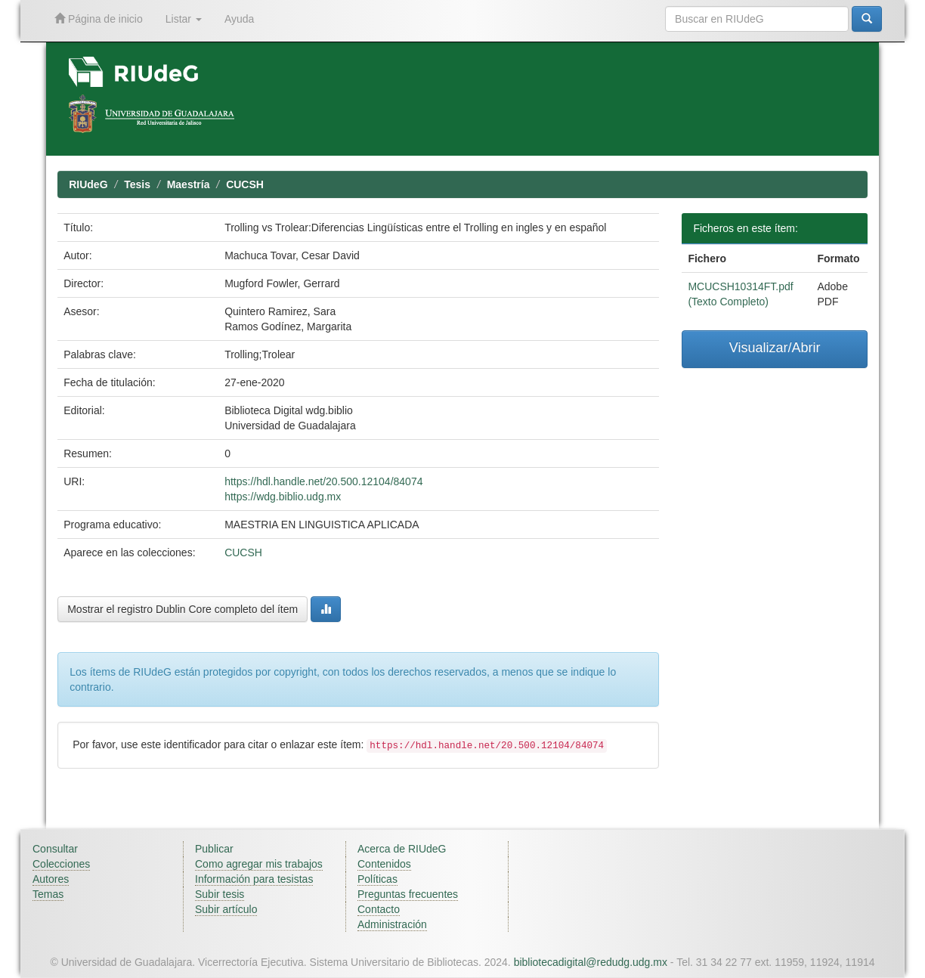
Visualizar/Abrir (775, 347)
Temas (47, 894)
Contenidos (384, 864)
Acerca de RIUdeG (402, 849)
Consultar (55, 849)
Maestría (188, 184)
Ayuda (239, 19)
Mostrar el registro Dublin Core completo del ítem (182, 609)
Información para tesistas (254, 879)
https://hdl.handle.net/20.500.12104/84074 (323, 481)
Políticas (377, 879)
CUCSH (245, 184)
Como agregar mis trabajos (259, 864)
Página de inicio (98, 18)
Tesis (137, 184)
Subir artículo (226, 909)
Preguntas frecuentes (407, 894)
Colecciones (61, 864)
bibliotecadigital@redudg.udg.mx (590, 962)
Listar (184, 19)
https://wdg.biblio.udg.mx (282, 497)
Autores (50, 879)
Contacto (378, 909)
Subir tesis (219, 894)
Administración (392, 924)
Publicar (214, 849)
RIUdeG (88, 184)
